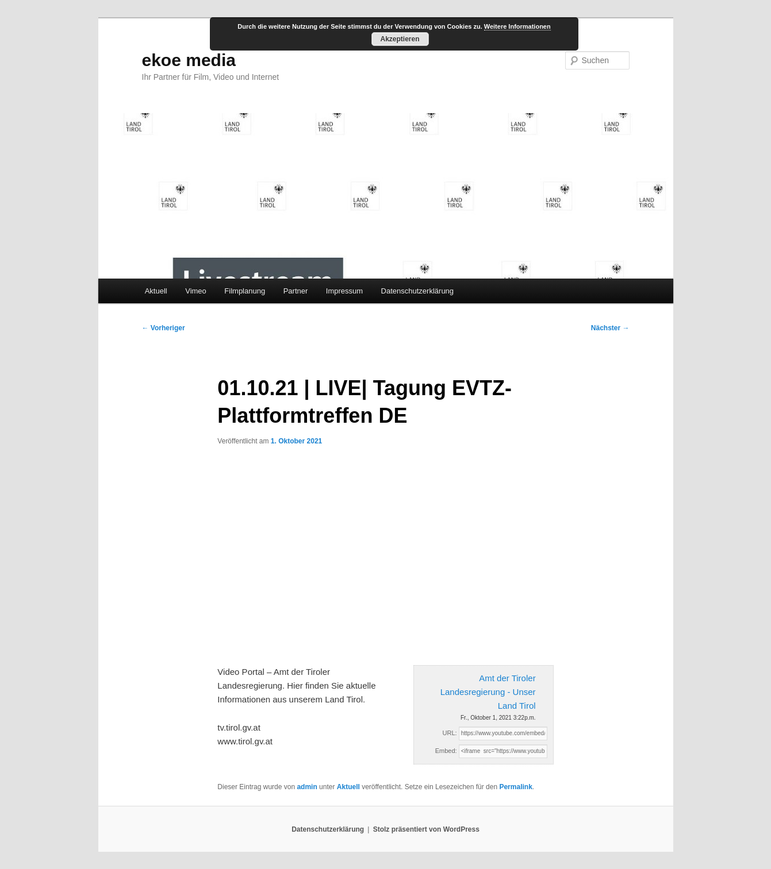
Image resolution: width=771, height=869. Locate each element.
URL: (450, 732)
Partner (295, 291)
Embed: (446, 750)
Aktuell (156, 291)
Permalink (515, 787)
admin (307, 787)
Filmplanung (244, 291)
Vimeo (195, 291)
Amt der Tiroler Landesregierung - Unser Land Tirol (488, 692)
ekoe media (189, 60)
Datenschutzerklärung (417, 291)
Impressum (344, 291)
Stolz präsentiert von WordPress (426, 829)
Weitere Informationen (517, 26)
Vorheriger (163, 328)
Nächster (610, 328)
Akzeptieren (399, 39)
